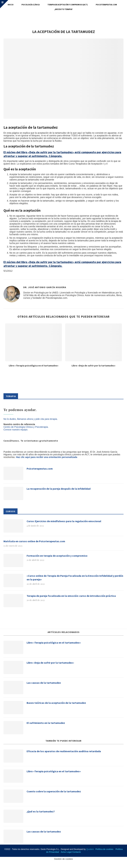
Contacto (76, 852)
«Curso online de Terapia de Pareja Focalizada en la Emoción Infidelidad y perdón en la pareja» (75, 577)
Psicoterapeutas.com (106, 4)
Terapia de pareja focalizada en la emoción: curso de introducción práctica (71, 595)
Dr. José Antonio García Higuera (44, 287)
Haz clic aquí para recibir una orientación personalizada (46, 457)
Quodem (90, 849)
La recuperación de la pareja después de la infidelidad (58, 488)
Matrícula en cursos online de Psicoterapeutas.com (34, 541)
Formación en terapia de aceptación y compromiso (57, 555)
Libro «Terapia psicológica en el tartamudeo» (33, 365)
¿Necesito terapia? (63, 9)
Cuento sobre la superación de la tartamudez (54, 791)
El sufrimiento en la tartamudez (46, 722)
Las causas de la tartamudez (44, 682)
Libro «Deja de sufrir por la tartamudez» (93, 365)
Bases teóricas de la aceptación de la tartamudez (56, 702)
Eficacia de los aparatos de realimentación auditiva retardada (64, 751)
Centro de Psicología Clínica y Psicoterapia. (25, 427)
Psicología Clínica (30, 4)
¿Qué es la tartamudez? (41, 811)
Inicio (10, 4)
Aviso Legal (66, 852)
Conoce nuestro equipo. (15, 429)
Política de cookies (104, 849)
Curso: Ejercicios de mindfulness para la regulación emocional (64, 521)
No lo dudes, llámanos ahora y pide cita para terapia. (30, 419)
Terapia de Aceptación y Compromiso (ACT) (67, 4)
